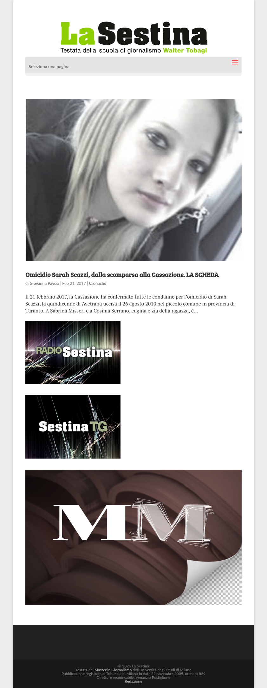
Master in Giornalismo (113, 669)
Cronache (97, 283)
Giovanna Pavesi (44, 283)
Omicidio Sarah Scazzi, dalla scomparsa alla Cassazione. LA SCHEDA (121, 274)
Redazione (133, 681)
